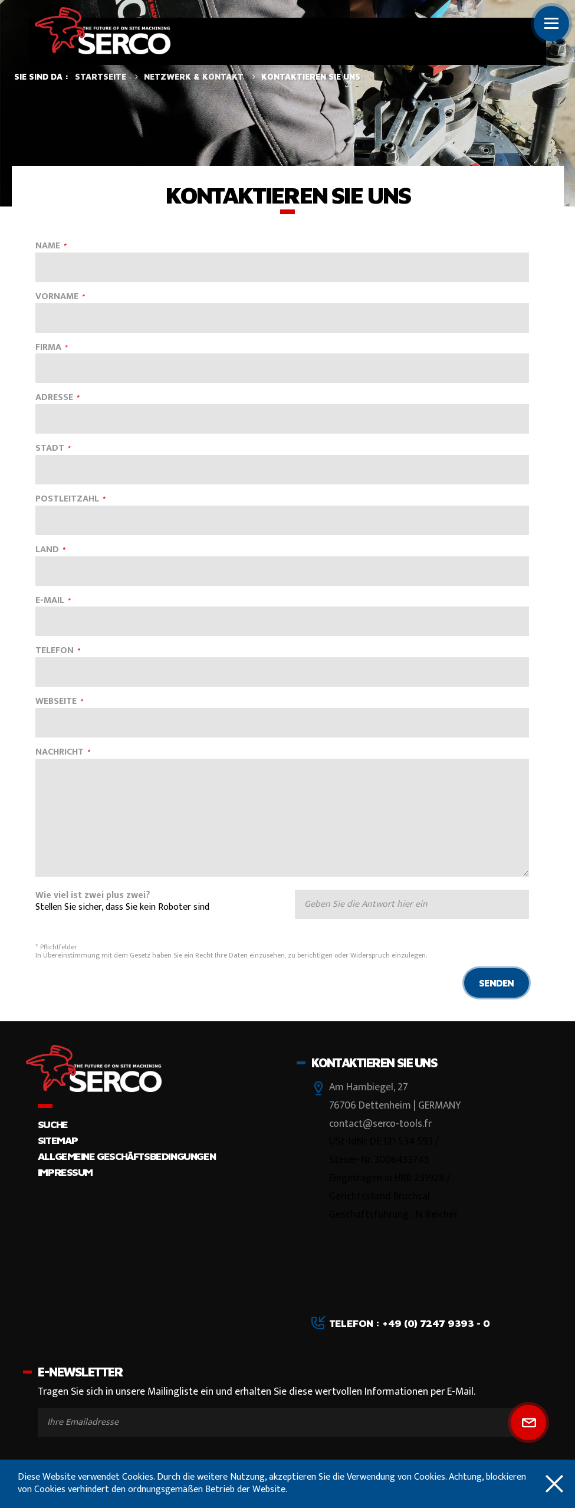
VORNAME (56, 297)
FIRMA (48, 348)
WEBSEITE (56, 702)
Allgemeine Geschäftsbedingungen (126, 1156)
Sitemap (58, 1140)
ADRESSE (54, 398)
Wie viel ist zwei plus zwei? (92, 896)
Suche (53, 1124)
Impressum (65, 1172)
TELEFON (54, 651)
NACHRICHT (59, 752)
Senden (496, 983)
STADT (49, 448)
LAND (47, 550)
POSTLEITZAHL (67, 499)
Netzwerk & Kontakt (194, 76)
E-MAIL (49, 601)
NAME (47, 246)
